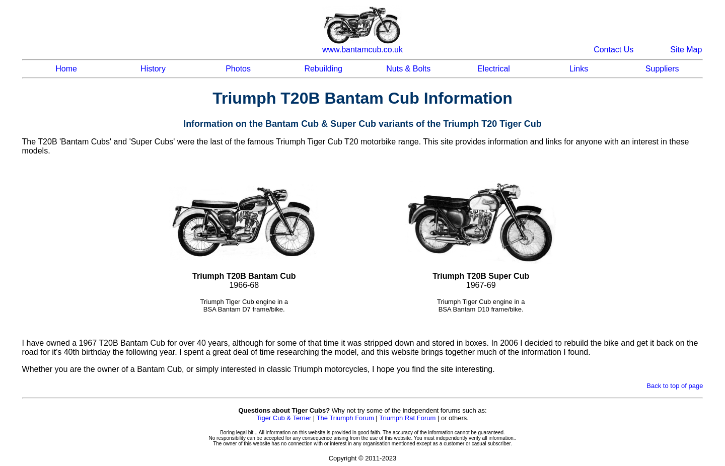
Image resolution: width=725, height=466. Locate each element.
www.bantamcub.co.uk (362, 49)
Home (66, 68)
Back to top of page (674, 386)
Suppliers (662, 68)
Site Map (686, 49)
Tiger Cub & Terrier (283, 418)
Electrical (493, 68)
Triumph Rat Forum (407, 418)
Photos (238, 68)
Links (578, 68)
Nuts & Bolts (408, 68)
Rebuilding (323, 68)
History (153, 68)
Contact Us (613, 49)
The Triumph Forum (345, 418)
